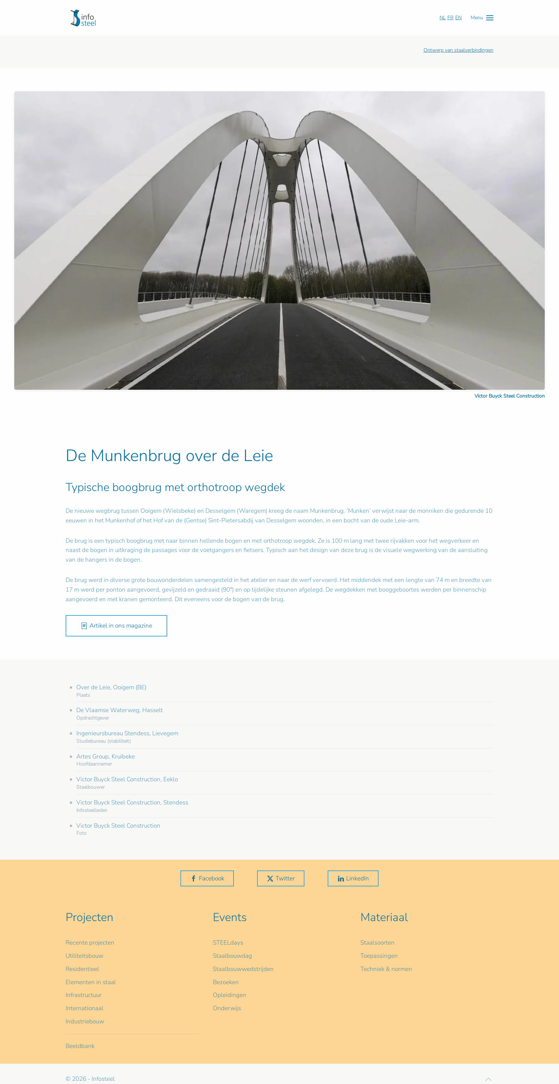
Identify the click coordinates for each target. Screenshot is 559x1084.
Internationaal (84, 1008)
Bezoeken (226, 982)
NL (443, 17)
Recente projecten (90, 943)
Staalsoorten (377, 943)
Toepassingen (379, 956)
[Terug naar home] (83, 18)
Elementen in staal (91, 982)
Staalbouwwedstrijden (243, 969)
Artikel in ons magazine (116, 626)
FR (450, 17)
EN (458, 17)
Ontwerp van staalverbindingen (458, 50)
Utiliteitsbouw (84, 956)
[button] (482, 17)
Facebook (207, 878)
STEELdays (228, 943)
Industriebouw (85, 1021)
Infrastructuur (84, 995)
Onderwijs (227, 1008)
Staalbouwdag (232, 956)
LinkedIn (353, 878)
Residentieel (82, 969)
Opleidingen (229, 995)
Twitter (281, 878)
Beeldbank (80, 1046)
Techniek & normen (386, 969)
